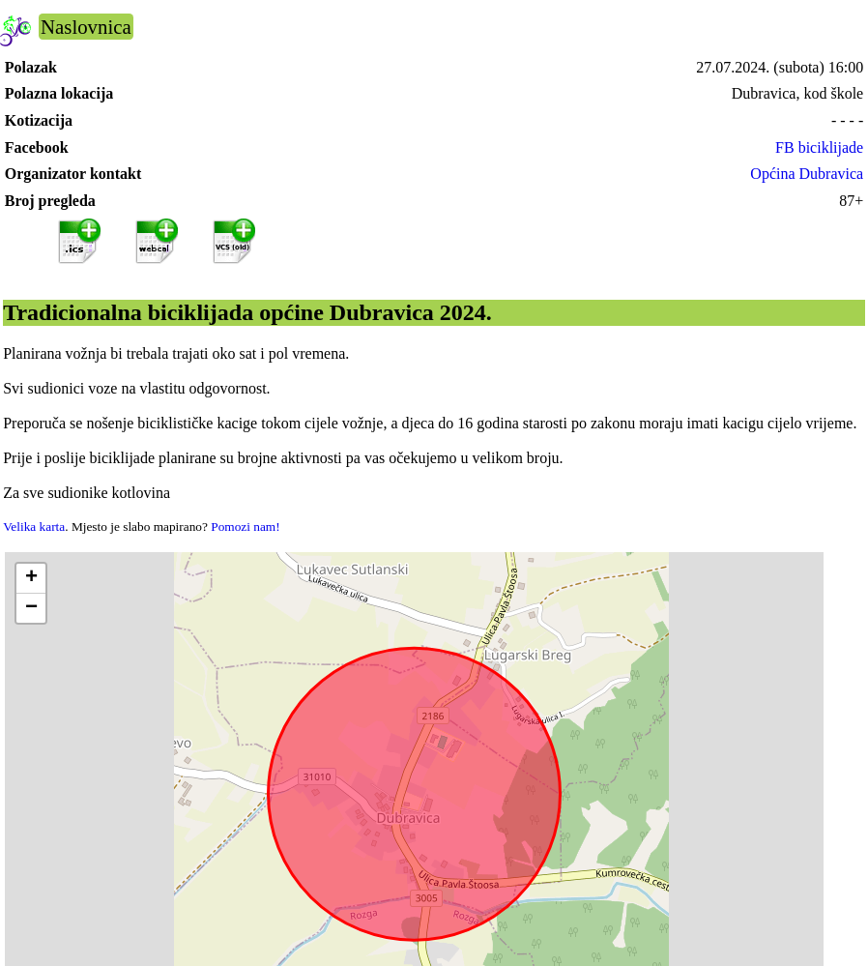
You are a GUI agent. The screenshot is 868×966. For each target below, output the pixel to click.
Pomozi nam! (245, 526)
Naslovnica (86, 26)
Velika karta (34, 526)
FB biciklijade (819, 147)
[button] (30, 579)
